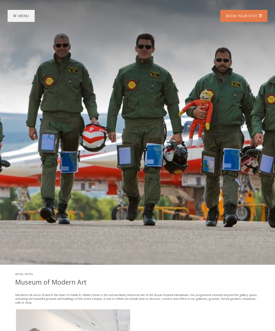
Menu (23, 15)
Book (241, 15)
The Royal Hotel (137, 24)
